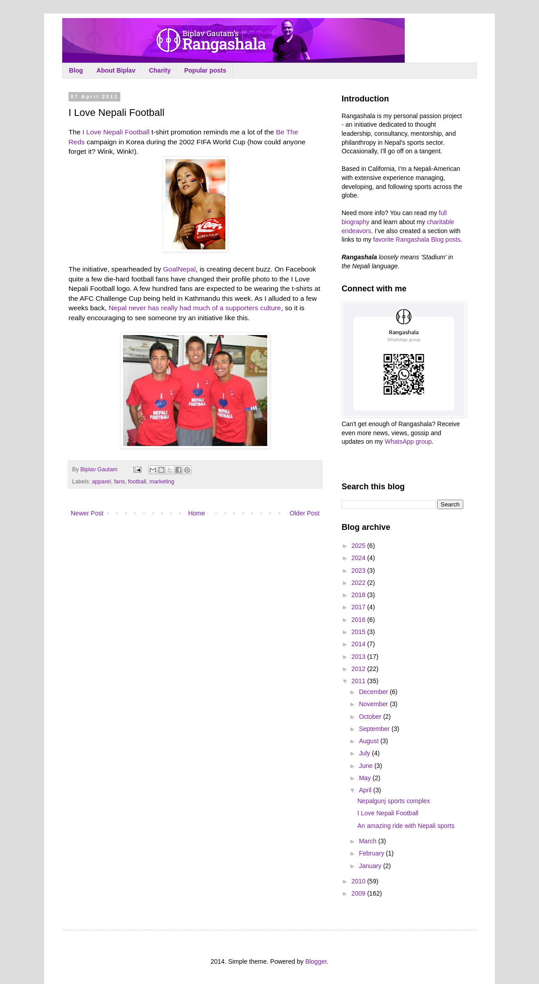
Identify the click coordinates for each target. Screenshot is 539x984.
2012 (359, 668)
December (374, 691)
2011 (359, 681)
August (369, 741)
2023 (359, 570)
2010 (359, 881)
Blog (76, 70)
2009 (359, 893)
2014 (359, 644)
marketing (162, 481)
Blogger (315, 961)
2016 (359, 619)
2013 (359, 656)
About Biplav (115, 70)
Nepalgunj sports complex (393, 801)
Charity (159, 70)
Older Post (305, 513)
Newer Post (87, 513)
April (366, 790)
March (368, 841)
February (372, 853)
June (366, 765)
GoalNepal (179, 269)
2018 (359, 594)
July (365, 753)
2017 (359, 607)
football (137, 481)
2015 (359, 631)
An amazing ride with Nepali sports (406, 825)
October (371, 716)
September (375, 728)
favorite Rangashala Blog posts (417, 239)
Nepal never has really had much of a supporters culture (195, 308)
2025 (359, 545)
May (365, 778)
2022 (359, 582)
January (371, 865)
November (374, 704)
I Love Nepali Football (116, 132)
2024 (359, 557)
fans (119, 481)
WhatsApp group (408, 441)
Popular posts (205, 70)
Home (196, 513)
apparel (101, 481)
